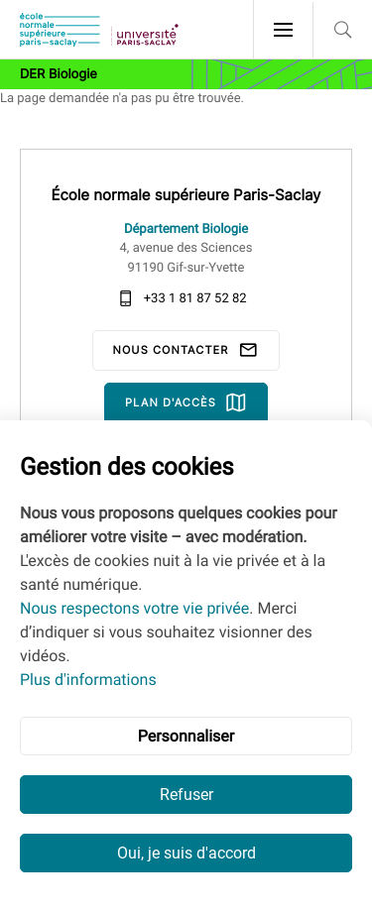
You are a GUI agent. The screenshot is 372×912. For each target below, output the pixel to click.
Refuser (186, 794)
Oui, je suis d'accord (186, 853)
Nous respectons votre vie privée (134, 608)
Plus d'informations (88, 679)
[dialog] (186, 666)
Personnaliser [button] (186, 736)
